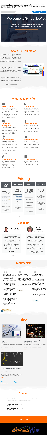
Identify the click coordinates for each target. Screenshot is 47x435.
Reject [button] (35, 432)
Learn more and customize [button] (8, 432)
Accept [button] (42, 432)
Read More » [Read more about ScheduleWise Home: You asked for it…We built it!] (3, 349)
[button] (19, 3)
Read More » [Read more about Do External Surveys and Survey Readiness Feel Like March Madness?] (26, 349)
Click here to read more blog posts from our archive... (11, 382)
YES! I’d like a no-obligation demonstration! (26, 31)
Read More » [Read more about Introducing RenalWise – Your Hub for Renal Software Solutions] (3, 377)
